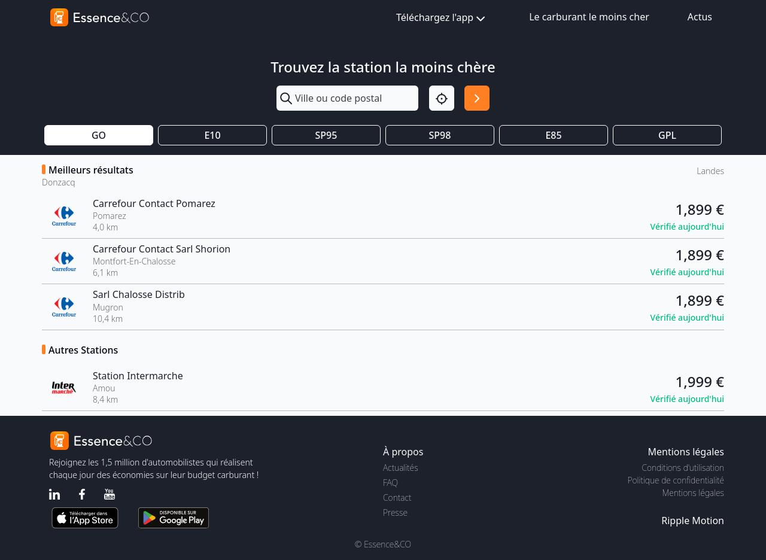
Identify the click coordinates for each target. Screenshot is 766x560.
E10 (212, 135)
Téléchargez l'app (442, 18)
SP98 (440, 135)
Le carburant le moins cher (589, 16)
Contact (397, 497)
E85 (553, 135)
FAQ (390, 482)
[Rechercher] (477, 98)
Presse (395, 512)
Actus (700, 16)
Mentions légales (693, 492)
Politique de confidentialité (676, 480)
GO (99, 135)
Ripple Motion (692, 520)
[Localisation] (441, 98)
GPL (667, 135)
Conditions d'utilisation (683, 467)
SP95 (326, 135)
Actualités (400, 467)
